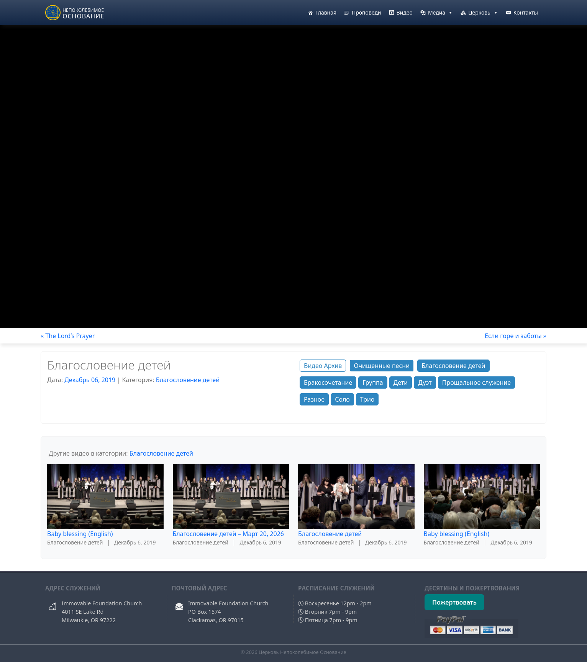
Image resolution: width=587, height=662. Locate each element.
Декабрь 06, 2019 (89, 380)
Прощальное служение (476, 382)
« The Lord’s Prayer (68, 336)
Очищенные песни (382, 365)
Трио (367, 399)
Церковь (483, 12)
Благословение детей (188, 380)
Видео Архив (323, 365)
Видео (405, 12)
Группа (372, 382)
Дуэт (424, 382)
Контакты (525, 12)
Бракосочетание (328, 382)
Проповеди (366, 12)
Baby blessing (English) (80, 534)
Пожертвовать (454, 602)
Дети (401, 382)
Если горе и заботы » (515, 336)
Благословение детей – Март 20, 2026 (228, 534)
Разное (314, 399)
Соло (342, 399)
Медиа (440, 12)
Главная (325, 12)
